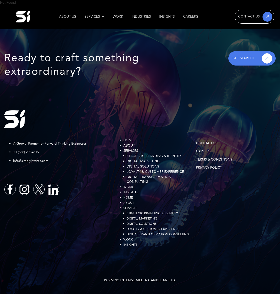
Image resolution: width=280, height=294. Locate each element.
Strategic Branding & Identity (154, 156)
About (129, 145)
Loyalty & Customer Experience (155, 171)
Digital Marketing (143, 161)
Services (130, 150)
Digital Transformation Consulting (149, 179)
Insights (130, 192)
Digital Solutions (143, 166)
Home (128, 140)
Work (128, 187)
